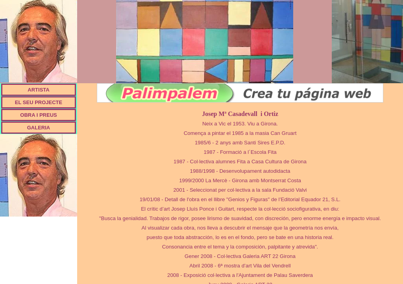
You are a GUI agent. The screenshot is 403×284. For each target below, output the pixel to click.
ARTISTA (38, 90)
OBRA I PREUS (38, 115)
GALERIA (38, 128)
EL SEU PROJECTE (38, 102)
